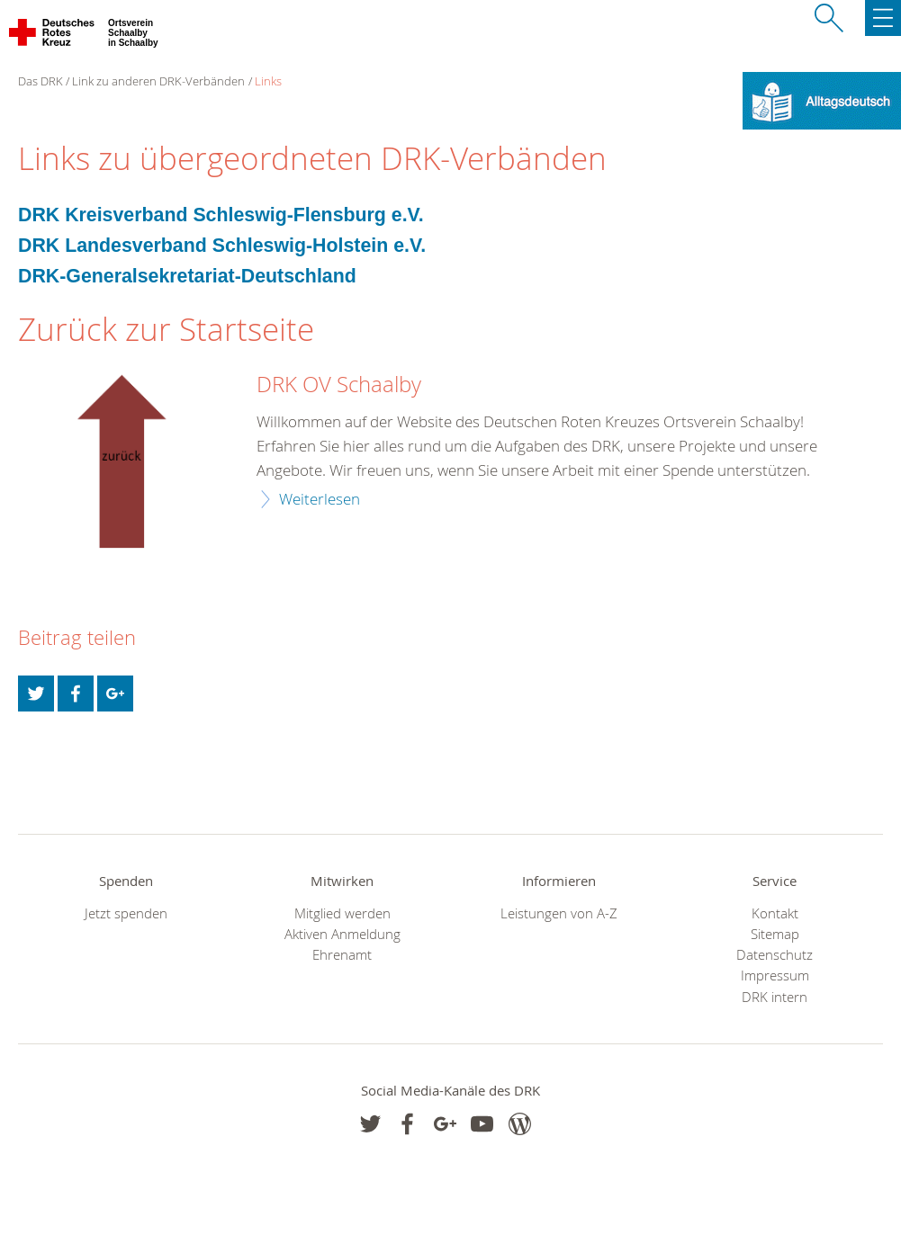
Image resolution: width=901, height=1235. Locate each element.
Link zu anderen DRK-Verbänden (158, 81)
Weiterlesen (319, 498)
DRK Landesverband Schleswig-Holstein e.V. (222, 245)
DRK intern (774, 997)
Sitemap (775, 934)
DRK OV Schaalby (339, 384)
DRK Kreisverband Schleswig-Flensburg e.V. (221, 215)
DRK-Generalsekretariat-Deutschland (187, 276)
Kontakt (775, 913)
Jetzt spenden (126, 913)
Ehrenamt (342, 954)
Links (268, 81)
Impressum (775, 975)
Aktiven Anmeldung (342, 934)
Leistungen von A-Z (558, 913)
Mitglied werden (342, 913)
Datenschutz (774, 954)
